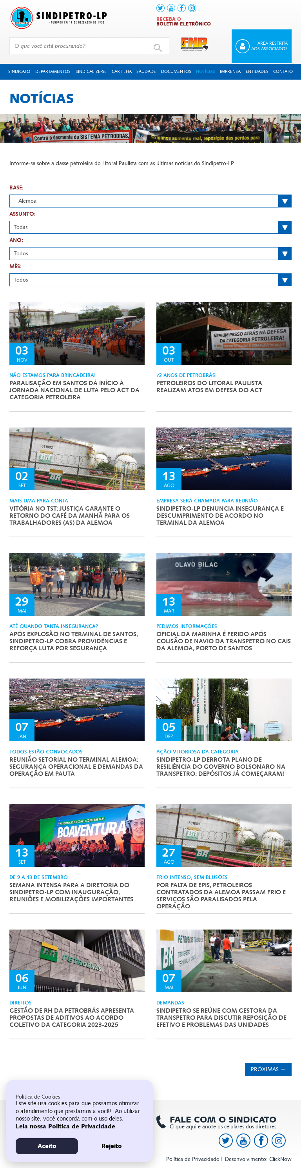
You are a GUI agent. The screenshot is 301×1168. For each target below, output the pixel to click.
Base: (16, 188)
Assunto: (22, 214)
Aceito (47, 1146)
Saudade (146, 71)
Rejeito (112, 1146)
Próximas (268, 1069)
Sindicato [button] (19, 71)
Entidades (257, 71)
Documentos (176, 71)
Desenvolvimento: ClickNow (258, 1159)
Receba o (183, 21)
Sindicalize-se (91, 71)
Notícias (205, 71)
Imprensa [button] (230, 71)
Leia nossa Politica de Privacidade (65, 1126)
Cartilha (122, 71)
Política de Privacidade (192, 1159)
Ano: (16, 240)
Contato (283, 71)
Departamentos (53, 71)
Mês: (15, 266)
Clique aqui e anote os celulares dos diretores (219, 1122)
